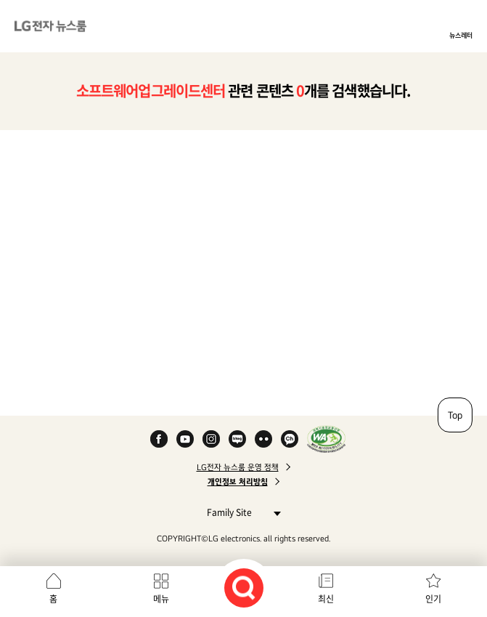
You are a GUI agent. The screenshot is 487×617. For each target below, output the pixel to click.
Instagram (211, 439)
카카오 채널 (289, 439)
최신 (326, 598)
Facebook (159, 439)
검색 (243, 588)
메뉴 (161, 598)
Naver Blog (237, 439)
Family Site (240, 512)
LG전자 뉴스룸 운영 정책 (238, 467)
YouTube (185, 439)
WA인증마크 (326, 439)
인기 (433, 598)
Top (455, 415)
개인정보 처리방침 (238, 482)
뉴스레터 (460, 35)
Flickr (263, 439)
